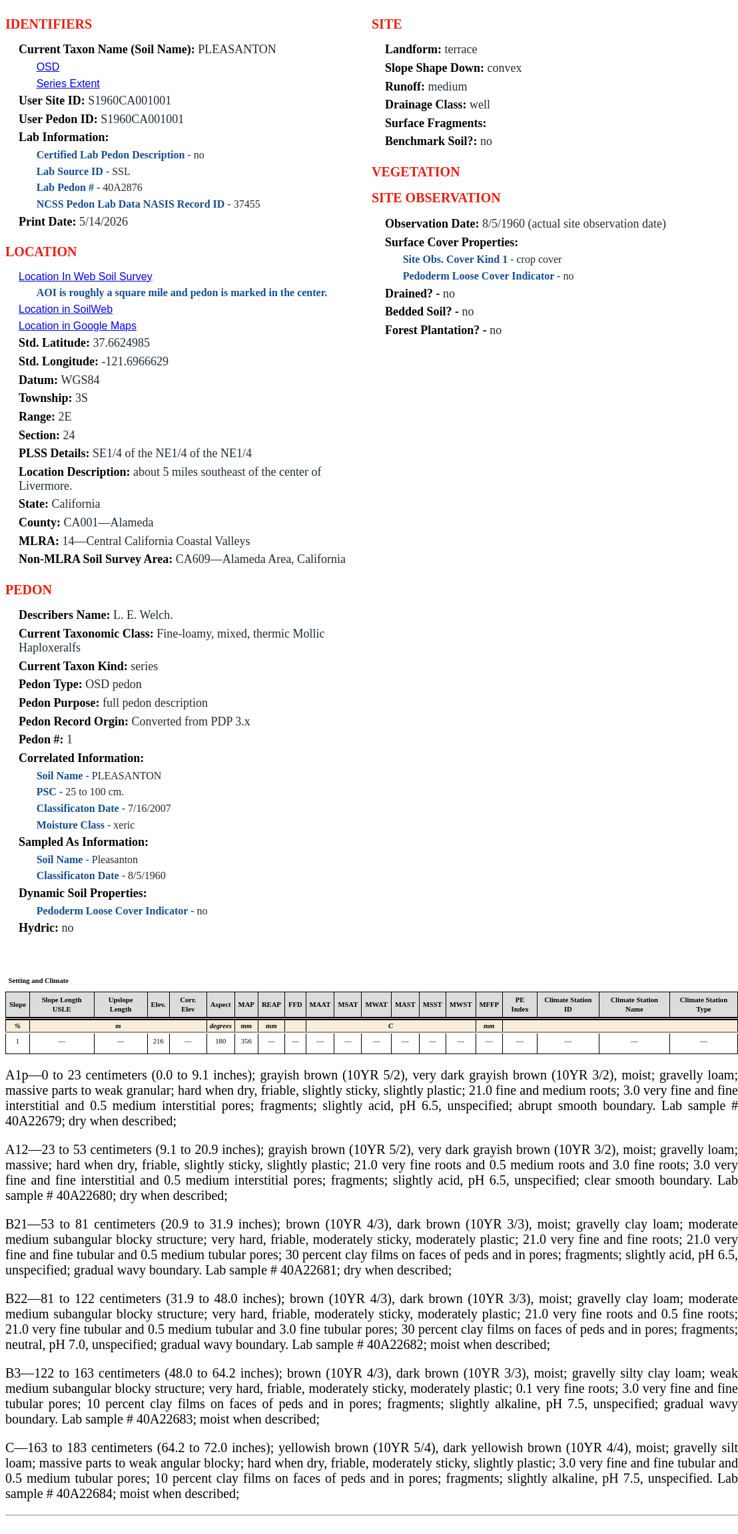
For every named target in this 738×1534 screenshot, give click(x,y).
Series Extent (68, 83)
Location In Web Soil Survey (86, 276)
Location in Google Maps (78, 325)
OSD (48, 67)
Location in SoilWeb (66, 309)
